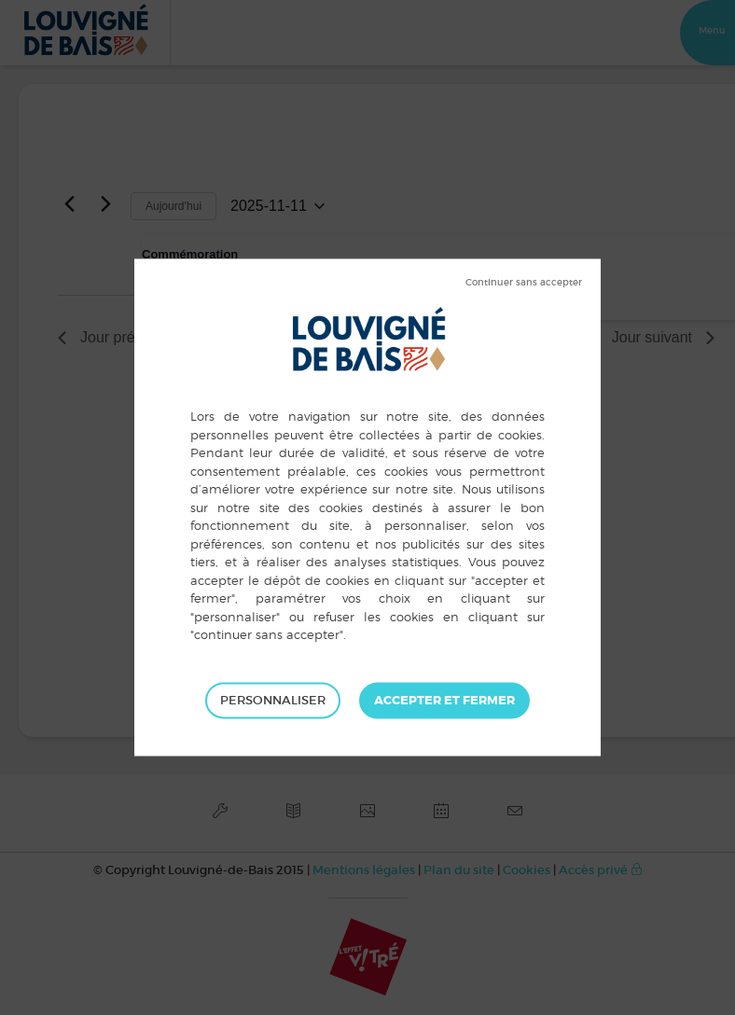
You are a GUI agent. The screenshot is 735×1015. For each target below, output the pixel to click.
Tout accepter (444, 700)
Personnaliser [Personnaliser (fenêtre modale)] (273, 700)
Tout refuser (523, 282)
